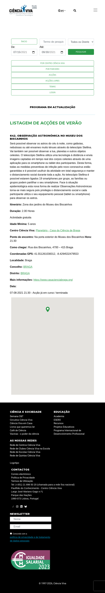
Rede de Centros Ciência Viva (25, 445)
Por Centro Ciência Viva (52, 63)
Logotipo (14, 463)
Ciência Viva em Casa (21, 423)
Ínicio (24, 41)
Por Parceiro (52, 69)
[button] (47, 309)
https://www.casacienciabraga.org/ (53, 279)
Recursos (58, 423)
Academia (59, 416)
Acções (52, 74)
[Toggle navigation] (95, 10)
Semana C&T (16, 416)
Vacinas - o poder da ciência (24, 434)
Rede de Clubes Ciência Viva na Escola (30, 448)
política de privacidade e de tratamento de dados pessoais (30, 539)
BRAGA (27, 266)
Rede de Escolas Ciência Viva (25, 452)
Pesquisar (81, 51)
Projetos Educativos (64, 427)
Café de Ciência (18, 430)
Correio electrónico (21, 474)
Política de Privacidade (23, 477)
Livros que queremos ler (22, 427)
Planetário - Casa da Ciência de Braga (58, 230)
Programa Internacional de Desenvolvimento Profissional (69, 432)
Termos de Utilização (22, 481)
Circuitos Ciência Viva (21, 420)
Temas (52, 86)
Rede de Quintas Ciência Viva (25, 455)
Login (52, 92)
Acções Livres (53, 80)
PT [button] (61, 10)
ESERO (57, 420)
